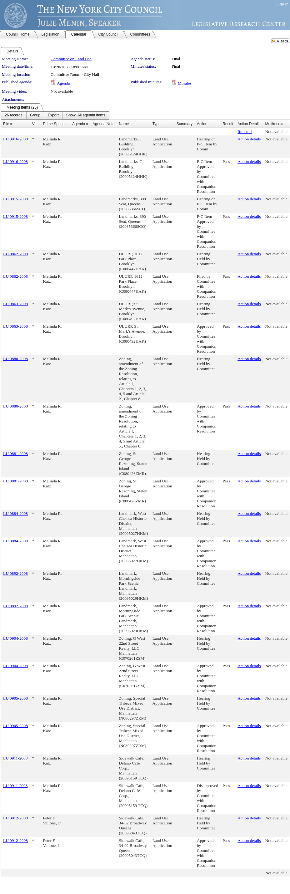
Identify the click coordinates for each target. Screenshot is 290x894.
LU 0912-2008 (15, 818)
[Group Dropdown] (35, 115)
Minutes (185, 83)
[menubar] (55, 115)
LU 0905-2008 (15, 698)
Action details (249, 139)
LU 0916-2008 (15, 139)
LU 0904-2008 (15, 638)
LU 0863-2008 (15, 303)
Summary (184, 124)
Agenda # (80, 124)
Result (227, 124)
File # (7, 124)
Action (202, 124)
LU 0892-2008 (15, 573)
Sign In (282, 4)
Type (156, 124)
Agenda (63, 83)
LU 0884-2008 (15, 513)
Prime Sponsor (55, 124)
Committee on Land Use (71, 58)
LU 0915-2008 (15, 199)
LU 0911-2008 (15, 758)
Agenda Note (103, 124)
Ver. (35, 124)
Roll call (245, 131)
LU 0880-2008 (15, 358)
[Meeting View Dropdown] (85, 115)
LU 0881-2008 (15, 453)
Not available (62, 91)
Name (124, 124)
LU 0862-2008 (15, 254)
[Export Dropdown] (53, 115)
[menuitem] (13, 115)
